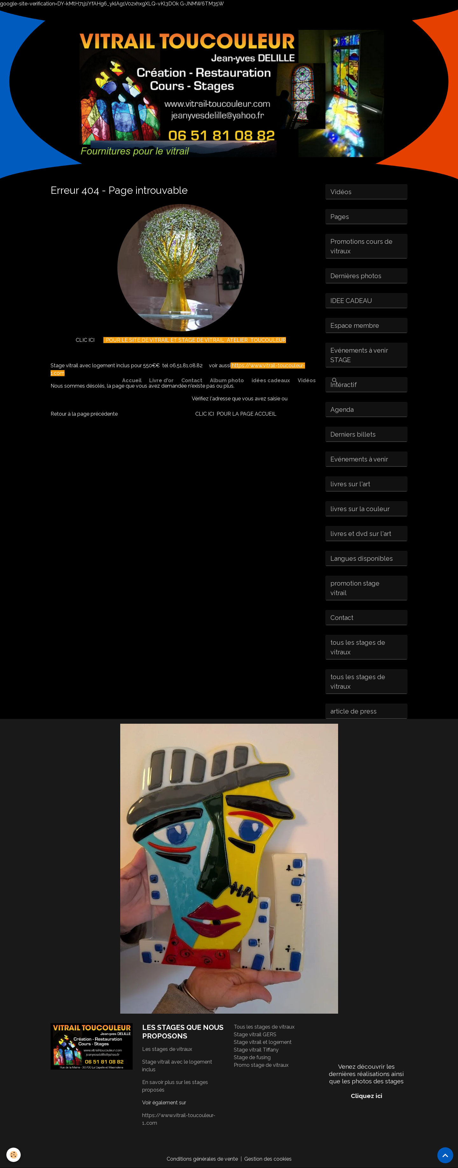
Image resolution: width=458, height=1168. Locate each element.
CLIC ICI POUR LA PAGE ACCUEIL (235, 414)
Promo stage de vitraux (261, 1065)
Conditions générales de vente (202, 1159)
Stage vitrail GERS (255, 1034)
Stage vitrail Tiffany (256, 1050)
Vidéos (307, 380)
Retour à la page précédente (84, 414)
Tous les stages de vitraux (264, 1027)
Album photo (227, 380)
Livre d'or (161, 380)
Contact (191, 380)
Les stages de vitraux (167, 1049)
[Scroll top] (445, 1155)
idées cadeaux (271, 380)
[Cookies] (13, 1155)
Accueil (132, 380)
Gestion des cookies (268, 1159)
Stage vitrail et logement (263, 1042)
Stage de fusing (252, 1057)
